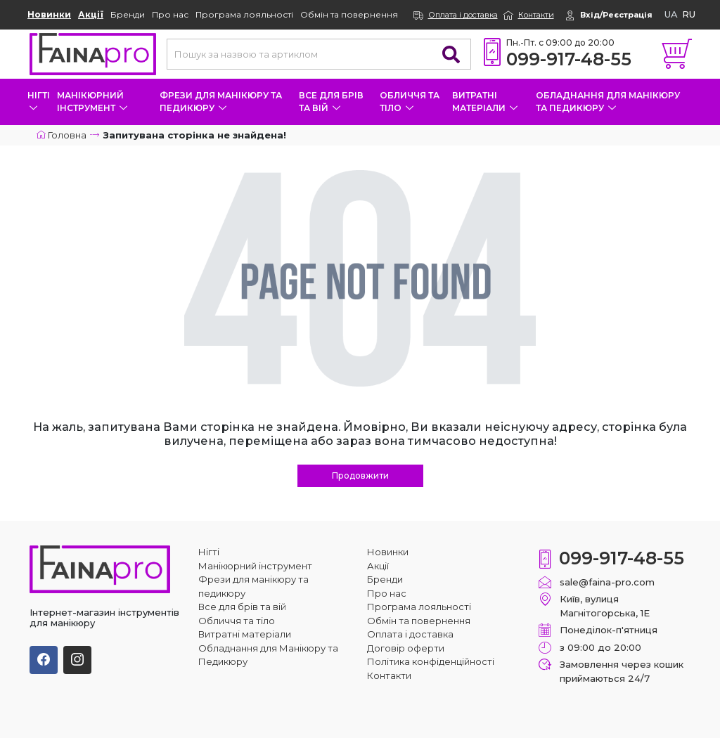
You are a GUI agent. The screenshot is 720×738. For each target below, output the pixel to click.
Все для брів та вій (331, 101)
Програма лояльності (244, 14)
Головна (61, 135)
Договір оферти (405, 648)
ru (688, 14)
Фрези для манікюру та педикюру (221, 101)
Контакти (536, 15)
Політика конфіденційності (430, 661)
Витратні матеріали (485, 101)
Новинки (49, 14)
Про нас (170, 14)
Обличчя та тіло (409, 101)
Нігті (38, 101)
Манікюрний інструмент (92, 101)
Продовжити (360, 475)
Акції (90, 14)
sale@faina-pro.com (607, 582)
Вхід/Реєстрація (616, 15)
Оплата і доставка (463, 15)
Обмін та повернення (349, 14)
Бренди (127, 14)
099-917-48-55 (568, 59)
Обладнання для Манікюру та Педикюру (608, 101)
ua (671, 14)
